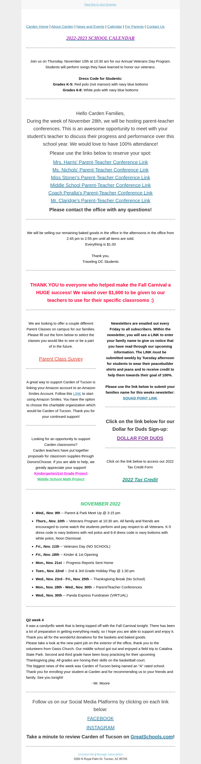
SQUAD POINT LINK (140, 398)
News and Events (90, 26)
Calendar (114, 26)
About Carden (62, 26)
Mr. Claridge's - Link (100, 200)
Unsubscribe (86, 754)
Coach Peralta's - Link (100, 192)
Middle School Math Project (61, 479)
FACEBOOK (100, 718)
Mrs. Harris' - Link (100, 162)
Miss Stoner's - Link (100, 177)
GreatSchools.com (152, 736)
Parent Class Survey (61, 359)
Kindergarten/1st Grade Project (61, 473)
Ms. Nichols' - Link (100, 169)
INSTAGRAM (100, 727)
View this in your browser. (100, 4)
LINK (77, 393)
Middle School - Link (100, 185)
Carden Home (37, 26)
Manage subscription (109, 754)
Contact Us (155, 26)
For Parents (134, 26)
